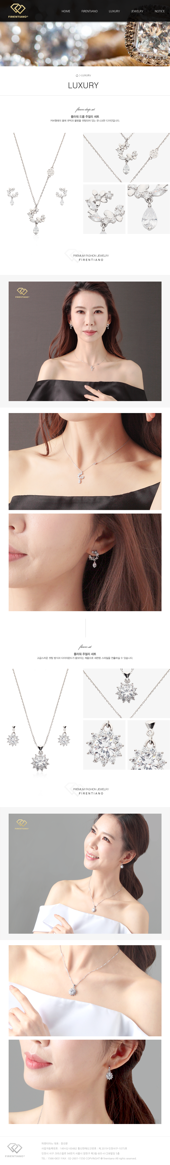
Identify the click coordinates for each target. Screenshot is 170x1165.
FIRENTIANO (90, 11)
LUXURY (114, 11)
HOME (66, 11)
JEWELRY (137, 11)
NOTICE (160, 11)
